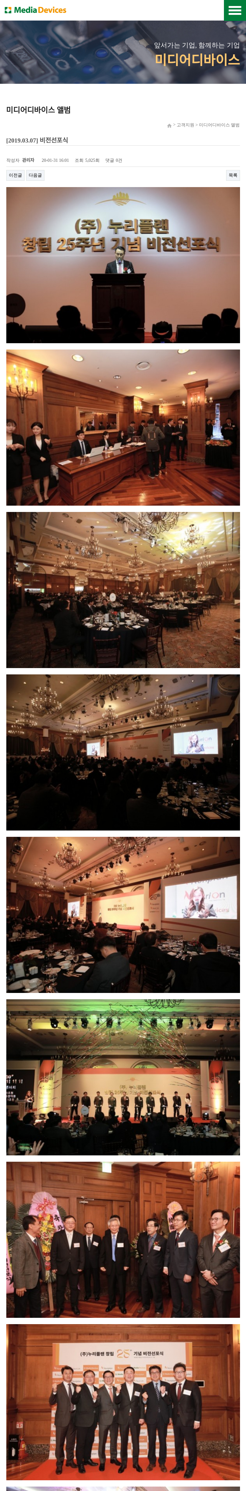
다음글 (35, 175)
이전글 (15, 175)
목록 (233, 175)
